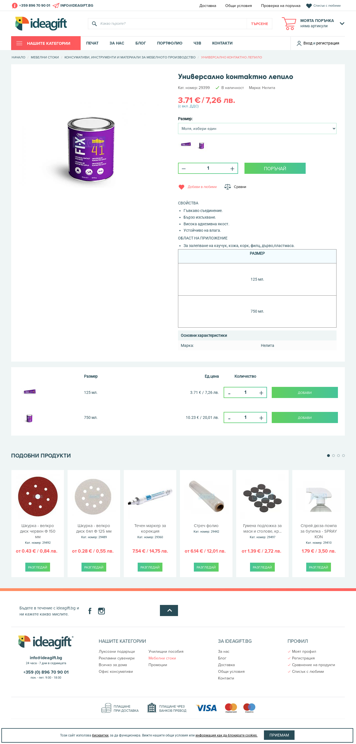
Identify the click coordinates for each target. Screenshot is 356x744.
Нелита (268, 87)
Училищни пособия (166, 651)
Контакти (222, 43)
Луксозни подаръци (117, 651)
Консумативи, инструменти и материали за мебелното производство (130, 57)
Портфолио (169, 43)
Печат (92, 43)
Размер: (185, 119)
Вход (304, 43)
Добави (305, 392)
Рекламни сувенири (117, 658)
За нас (117, 43)
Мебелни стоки (45, 57)
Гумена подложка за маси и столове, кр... (262, 531)
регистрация (327, 43)
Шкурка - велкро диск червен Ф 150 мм (37, 534)
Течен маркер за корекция (150, 531)
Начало (18, 57)
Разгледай (37, 567)
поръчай (275, 168)
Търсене (259, 23)
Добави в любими (202, 186)
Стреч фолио (206, 529)
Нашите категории (48, 43)
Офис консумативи (116, 671)
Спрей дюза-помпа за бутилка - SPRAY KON (318, 534)
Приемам (279, 735)
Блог (140, 43)
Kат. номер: (188, 87)
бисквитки (100, 735)
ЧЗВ (197, 43)
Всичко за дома (113, 665)
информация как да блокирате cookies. (227, 735)
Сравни (242, 186)
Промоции (158, 665)
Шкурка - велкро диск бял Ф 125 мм (94, 531)
